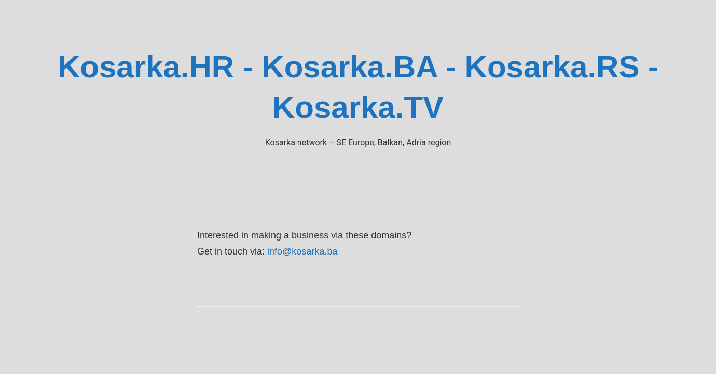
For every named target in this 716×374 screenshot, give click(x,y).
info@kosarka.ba (302, 251)
